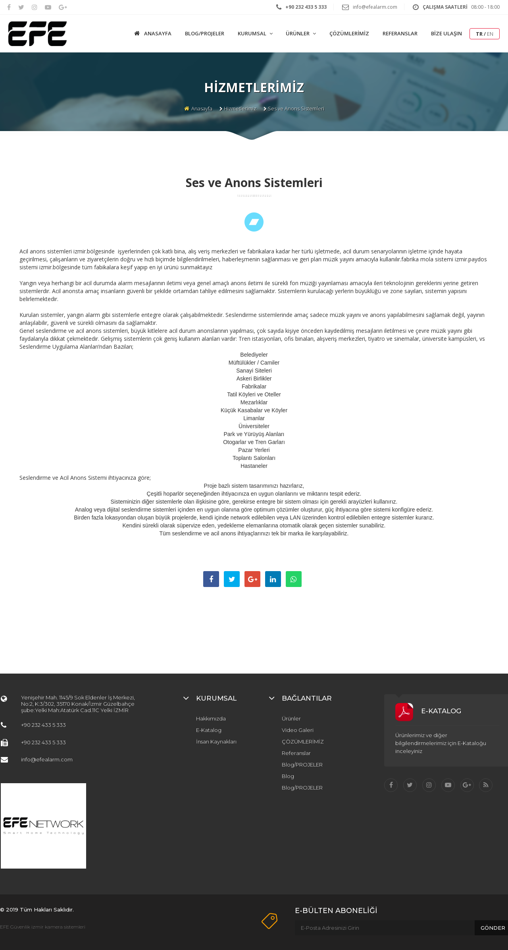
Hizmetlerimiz (240, 108)
